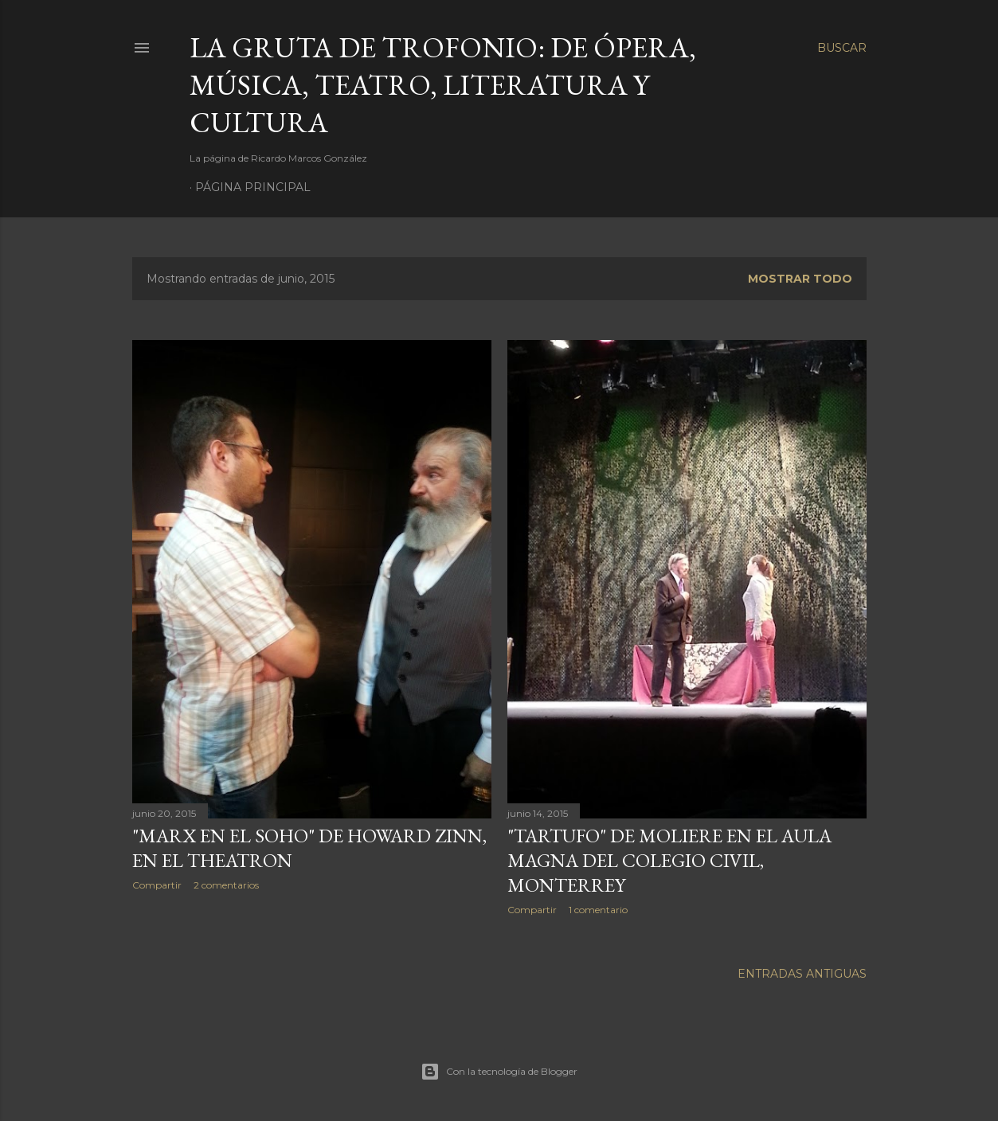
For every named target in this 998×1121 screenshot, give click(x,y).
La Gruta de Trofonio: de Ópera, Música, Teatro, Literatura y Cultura (443, 85)
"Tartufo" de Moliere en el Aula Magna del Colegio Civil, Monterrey (669, 860)
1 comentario (598, 910)
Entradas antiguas (802, 974)
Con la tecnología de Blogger (499, 1071)
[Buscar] (842, 48)
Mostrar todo (800, 278)
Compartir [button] (157, 885)
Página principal (253, 187)
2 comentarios (226, 885)
